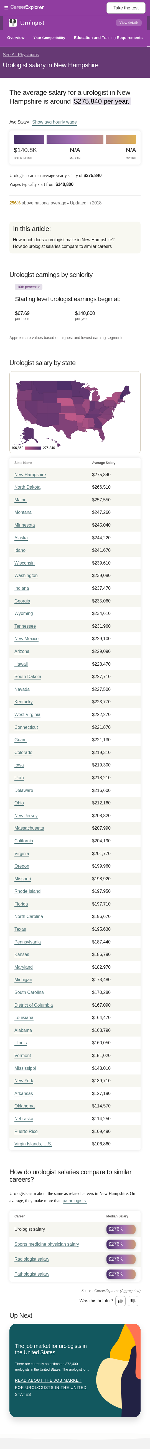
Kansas (21, 954)
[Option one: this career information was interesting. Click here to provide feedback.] (120, 1301)
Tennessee (25, 626)
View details (129, 22)
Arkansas (23, 1093)
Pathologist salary (31, 1274)
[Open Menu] (55, 8)
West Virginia (27, 714)
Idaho (20, 550)
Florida (21, 904)
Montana (23, 512)
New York (23, 1080)
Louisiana (24, 1017)
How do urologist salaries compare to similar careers (62, 246)
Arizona (21, 651)
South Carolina (29, 992)
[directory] (75, 237)
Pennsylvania (27, 942)
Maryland (23, 967)
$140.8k (25, 153)
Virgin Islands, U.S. (33, 1144)
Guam (20, 739)
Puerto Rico (26, 1131)
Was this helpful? (96, 1300)
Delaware (23, 790)
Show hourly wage (54, 121)
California (23, 840)
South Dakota (27, 676)
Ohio (19, 803)
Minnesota (24, 525)
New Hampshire (30, 474)
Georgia (22, 601)
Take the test (126, 8)
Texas (20, 929)
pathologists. (75, 1200)
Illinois (20, 1042)
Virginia (21, 853)
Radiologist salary (31, 1259)
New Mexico (26, 638)
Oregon (21, 866)
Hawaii (21, 664)
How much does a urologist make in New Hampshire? (64, 239)
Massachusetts (29, 828)
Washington (26, 575)
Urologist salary (29, 1229)
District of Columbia (33, 1005)
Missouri (22, 878)
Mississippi (25, 1068)
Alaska (21, 537)
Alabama (23, 1030)
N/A (75, 153)
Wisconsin (24, 563)
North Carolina (28, 916)
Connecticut (26, 727)
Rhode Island (27, 891)
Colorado (23, 752)
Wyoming (23, 613)
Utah (19, 777)
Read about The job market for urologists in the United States (51, 1387)
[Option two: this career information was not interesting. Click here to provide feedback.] (133, 1301)
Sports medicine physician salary (46, 1244)
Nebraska (23, 1118)
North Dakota (27, 487)
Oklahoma (24, 1106)
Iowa (19, 765)
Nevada (22, 689)
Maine (20, 499)
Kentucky (23, 701)
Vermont (22, 1055)
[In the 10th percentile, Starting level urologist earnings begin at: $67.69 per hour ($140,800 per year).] (75, 306)
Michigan (23, 979)
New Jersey (26, 815)
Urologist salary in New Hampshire (50, 65)
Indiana (21, 588)
